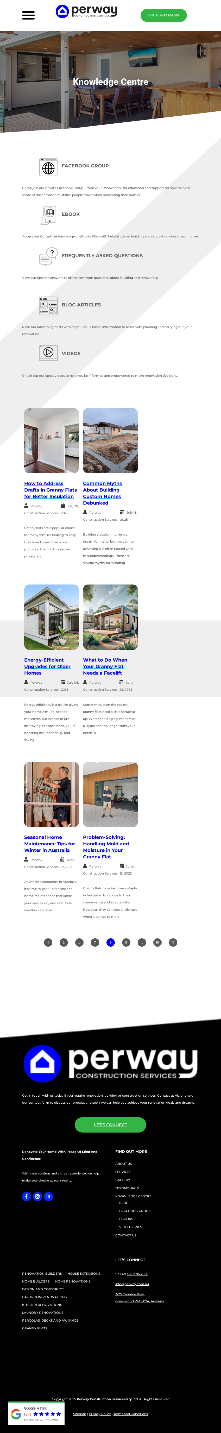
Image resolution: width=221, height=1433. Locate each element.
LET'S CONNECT (110, 1124)
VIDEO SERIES (130, 1227)
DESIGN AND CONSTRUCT (43, 1289)
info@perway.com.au (132, 1284)
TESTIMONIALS (127, 1188)
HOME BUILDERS (35, 1281)
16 (157, 942)
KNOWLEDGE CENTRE (133, 1196)
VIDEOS (71, 353)
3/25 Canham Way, (130, 1294)
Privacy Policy (100, 1414)
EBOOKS (126, 1219)
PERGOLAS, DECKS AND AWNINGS (50, 1320)
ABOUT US (123, 1164)
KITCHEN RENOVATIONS (42, 1305)
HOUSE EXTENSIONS (83, 1273)
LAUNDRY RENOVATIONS (42, 1313)
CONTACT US (125, 1235)
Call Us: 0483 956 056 (163, 15)
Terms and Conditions (130, 1414)
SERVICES (123, 1172)
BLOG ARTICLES (81, 305)
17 (173, 942)
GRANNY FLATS (34, 1328)
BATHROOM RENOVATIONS (44, 1297)
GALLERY (122, 1180)
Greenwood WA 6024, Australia (139, 1301)
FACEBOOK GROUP (85, 166)
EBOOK (71, 214)
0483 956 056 (137, 1274)
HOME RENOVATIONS (72, 1281)
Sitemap (79, 1414)
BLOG (123, 1203)
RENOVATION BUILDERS (42, 1273)
